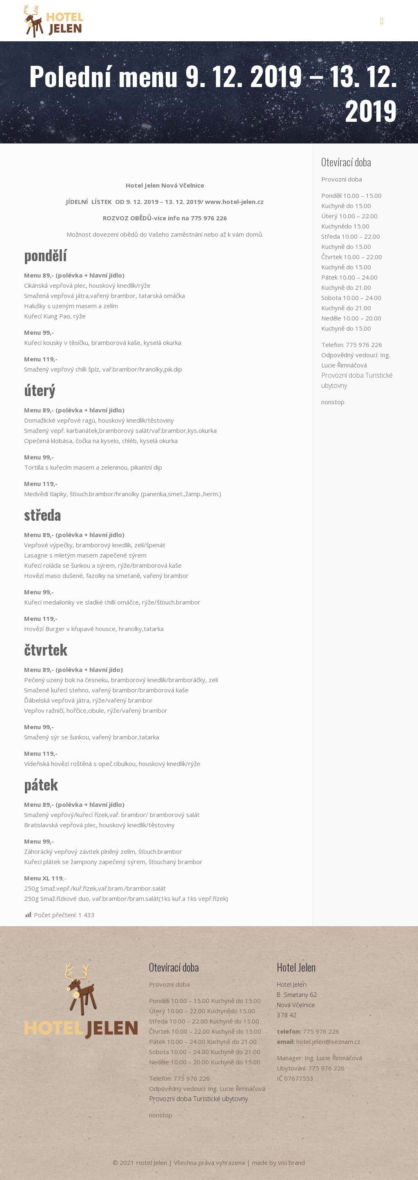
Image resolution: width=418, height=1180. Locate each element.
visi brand (291, 1162)
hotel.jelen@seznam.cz (328, 1041)
